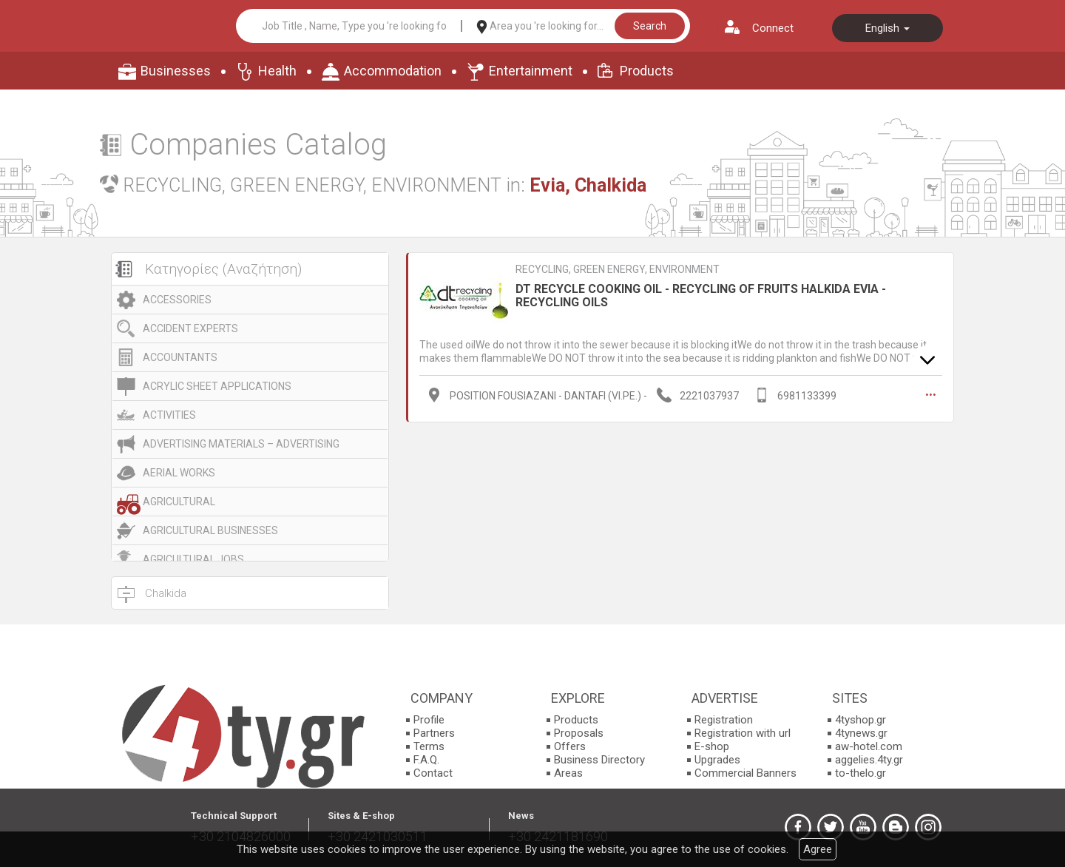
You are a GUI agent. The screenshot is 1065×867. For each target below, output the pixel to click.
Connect (773, 28)
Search (649, 26)
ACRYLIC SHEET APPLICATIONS (217, 386)
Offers (570, 746)
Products (647, 70)
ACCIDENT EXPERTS (190, 328)
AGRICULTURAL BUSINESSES (210, 530)
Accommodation (393, 70)
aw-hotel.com (868, 746)
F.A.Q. (426, 759)
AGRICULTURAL (179, 501)
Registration (723, 719)
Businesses (176, 70)
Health (277, 70)
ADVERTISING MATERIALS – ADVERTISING (241, 444)
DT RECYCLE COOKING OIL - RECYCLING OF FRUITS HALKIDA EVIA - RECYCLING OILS (700, 295)
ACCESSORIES (177, 300)
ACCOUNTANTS (180, 357)
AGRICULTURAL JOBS (193, 559)
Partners (434, 733)
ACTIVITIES (169, 415)
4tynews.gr (861, 733)
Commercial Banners (745, 773)
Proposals (579, 733)
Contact (433, 773)
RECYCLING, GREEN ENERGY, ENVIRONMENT (617, 269)
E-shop (711, 746)
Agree (817, 849)
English (887, 28)
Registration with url (742, 733)
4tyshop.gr (860, 719)
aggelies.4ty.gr (869, 759)
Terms (428, 746)
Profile (428, 719)
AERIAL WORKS (179, 473)
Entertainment (530, 70)
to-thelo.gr (860, 773)
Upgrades (717, 759)
